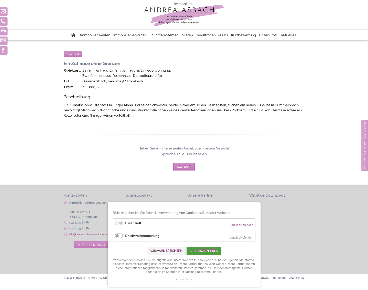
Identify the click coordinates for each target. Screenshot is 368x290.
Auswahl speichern (166, 251)
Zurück (74, 53)
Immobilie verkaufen (130, 35)
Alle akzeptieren (204, 251)
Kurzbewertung (243, 35)
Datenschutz (184, 279)
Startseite (75, 35)
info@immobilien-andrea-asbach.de (94, 234)
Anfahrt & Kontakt (91, 244)
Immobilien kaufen (95, 35)
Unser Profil (268, 35)
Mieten (187, 35)
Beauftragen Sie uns (212, 35)
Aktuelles (288, 35)
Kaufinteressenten (164, 35)
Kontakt (184, 166)
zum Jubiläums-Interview (365, 143)
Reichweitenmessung (142, 236)
